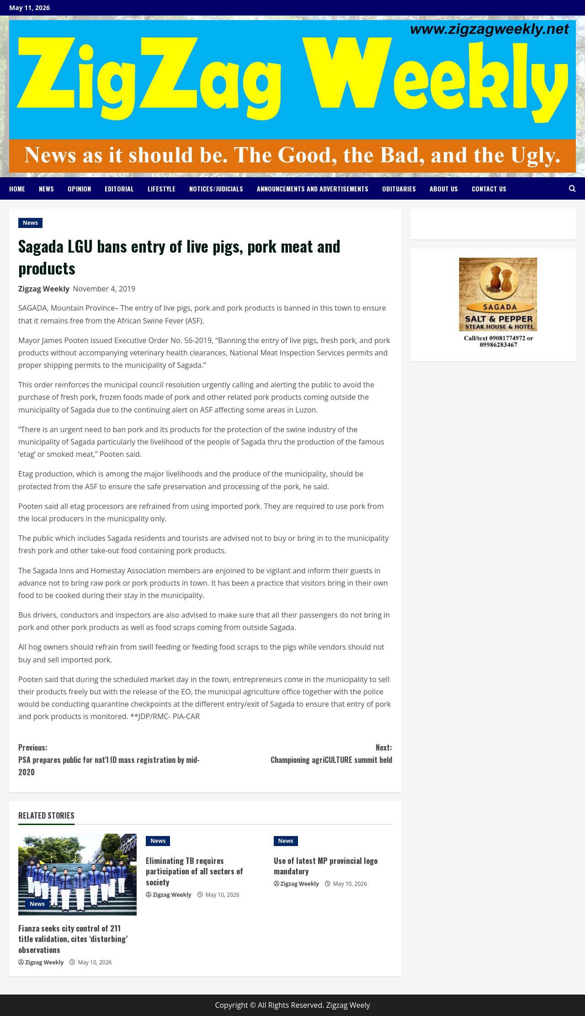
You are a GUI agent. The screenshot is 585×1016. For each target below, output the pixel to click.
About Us (444, 188)
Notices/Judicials (216, 188)
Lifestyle (162, 188)
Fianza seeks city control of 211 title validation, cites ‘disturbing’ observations (73, 939)
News (46, 188)
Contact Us (489, 188)
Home (17, 188)
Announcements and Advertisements (312, 188)
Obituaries (399, 188)
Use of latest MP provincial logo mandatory (326, 866)
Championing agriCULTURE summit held (298, 753)
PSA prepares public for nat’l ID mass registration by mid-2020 (111, 759)
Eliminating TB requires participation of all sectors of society (195, 871)
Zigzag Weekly (43, 289)
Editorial (119, 188)
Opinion (79, 188)
